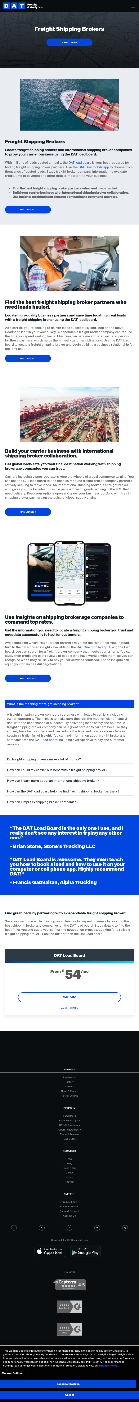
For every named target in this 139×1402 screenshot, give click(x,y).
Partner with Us (69, 1095)
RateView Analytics (70, 1120)
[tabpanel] (69, 731)
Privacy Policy (108, 1365)
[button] (69, 42)
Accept (69, 1394)
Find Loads (69, 997)
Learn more (69, 1007)
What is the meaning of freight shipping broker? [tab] (43, 704)
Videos (70, 1177)
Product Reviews (69, 1134)
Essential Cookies (68, 1383)
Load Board (69, 1116)
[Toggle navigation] (133, 6)
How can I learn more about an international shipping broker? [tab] (53, 780)
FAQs (69, 1158)
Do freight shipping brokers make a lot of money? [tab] (44, 759)
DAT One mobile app (93, 167)
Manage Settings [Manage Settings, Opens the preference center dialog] (12, 1373)
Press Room (69, 1168)
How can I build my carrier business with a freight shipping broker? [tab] (57, 770)
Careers (69, 1086)
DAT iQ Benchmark (69, 1125)
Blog (69, 1163)
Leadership (69, 1077)
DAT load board (80, 162)
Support (69, 1194)
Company (69, 1069)
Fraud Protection (69, 1206)
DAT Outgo (70, 1138)
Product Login (69, 1202)
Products (69, 1108)
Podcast (69, 1181)
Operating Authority (69, 1129)
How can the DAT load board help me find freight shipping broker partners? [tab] (63, 791)
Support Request (69, 1211)
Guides (70, 1172)
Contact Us (69, 1215)
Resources (69, 1151)
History (69, 1082)
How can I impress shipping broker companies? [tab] (42, 802)
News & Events (69, 1091)
